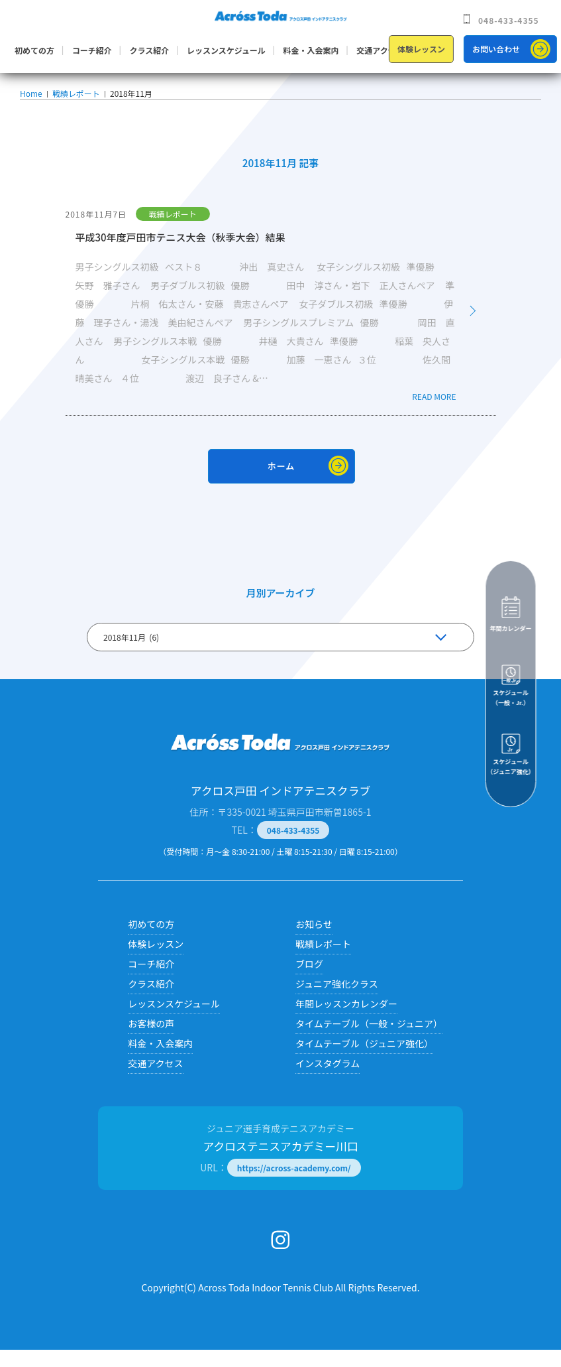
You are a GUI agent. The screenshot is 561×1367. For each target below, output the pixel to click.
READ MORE (434, 413)
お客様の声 (151, 1040)
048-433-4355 (508, 20)
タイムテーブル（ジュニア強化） (364, 1060)
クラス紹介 (149, 50)
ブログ (309, 981)
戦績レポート (74, 101)
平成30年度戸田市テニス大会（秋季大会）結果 (180, 254)
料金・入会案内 (311, 50)
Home (31, 101)
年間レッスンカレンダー (346, 1020)
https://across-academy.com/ (294, 1185)
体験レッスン (421, 48)
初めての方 (34, 50)
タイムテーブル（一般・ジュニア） (368, 1040)
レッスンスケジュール (226, 50)
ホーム (281, 483)
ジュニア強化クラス (336, 1001)
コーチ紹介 (92, 50)
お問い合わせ (496, 48)
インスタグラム (327, 1080)
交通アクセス (379, 50)
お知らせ (313, 941)
